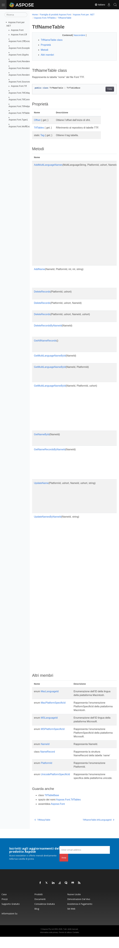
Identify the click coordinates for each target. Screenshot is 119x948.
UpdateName (41, 483)
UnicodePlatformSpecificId (55, 781)
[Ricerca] (15, 14)
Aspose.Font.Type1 (18, 119)
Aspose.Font (17, 30)
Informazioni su (9, 924)
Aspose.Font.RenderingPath (23, 75)
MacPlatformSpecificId (53, 706)
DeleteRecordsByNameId (48, 325)
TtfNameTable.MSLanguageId (92, 831)
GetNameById (41, 434)
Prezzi (5, 910)
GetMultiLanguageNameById (50, 355)
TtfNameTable (64, 18)
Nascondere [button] (77, 35)
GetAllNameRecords (45, 340)
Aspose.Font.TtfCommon (21, 99)
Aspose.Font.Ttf (19, 86)
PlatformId (46, 770)
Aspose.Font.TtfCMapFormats (24, 92)
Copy (103, 89)
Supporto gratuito (11, 915)
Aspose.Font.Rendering (20, 68)
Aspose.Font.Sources (19, 81)
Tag (42, 135)
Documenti (40, 910)
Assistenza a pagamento (79, 915)
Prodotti (38, 905)
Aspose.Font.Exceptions (21, 48)
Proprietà (46, 45)
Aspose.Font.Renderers (20, 61)
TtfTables (39, 127)
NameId (45, 747)
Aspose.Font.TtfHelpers (20, 106)
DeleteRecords (42, 291)
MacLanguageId (50, 691)
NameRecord (47, 755)
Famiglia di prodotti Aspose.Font (55, 14)
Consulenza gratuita (44, 915)
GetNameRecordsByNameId (49, 449)
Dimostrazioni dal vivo (78, 910)
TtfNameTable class (52, 40)
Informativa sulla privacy (49, 943)
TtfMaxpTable (42, 831)
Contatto (76, 943)
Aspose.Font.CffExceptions (22, 41)
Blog (36, 919)
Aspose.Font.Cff (19, 34)
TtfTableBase (52, 806)
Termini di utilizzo (65, 943)
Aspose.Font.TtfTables (20, 113)
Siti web (71, 919)
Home (35, 14)
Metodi (44, 50)
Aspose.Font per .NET (84, 14)
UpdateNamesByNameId (47, 516)
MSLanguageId (49, 721)
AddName (39, 269)
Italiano (100, 4)
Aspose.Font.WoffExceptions (23, 126)
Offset (37, 120)
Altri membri (47, 54)
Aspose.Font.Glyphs (19, 54)
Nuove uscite (74, 905)
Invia (64, 868)
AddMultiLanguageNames (48, 165)
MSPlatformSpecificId (52, 732)
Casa (4, 905)
